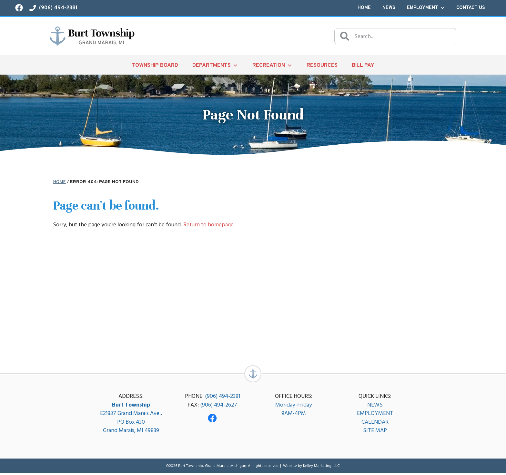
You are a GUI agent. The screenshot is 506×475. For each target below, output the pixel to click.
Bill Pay (363, 65)
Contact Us (470, 8)
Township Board (155, 65)
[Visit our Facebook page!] (19, 8)
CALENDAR (375, 423)
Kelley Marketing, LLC (321, 467)
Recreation (272, 65)
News (388, 8)
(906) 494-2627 (218, 406)
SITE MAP (375, 432)
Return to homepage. (209, 224)
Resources (322, 65)
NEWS (375, 406)
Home (364, 8)
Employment (426, 8)
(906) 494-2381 (222, 398)
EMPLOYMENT (375, 415)
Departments (215, 65)
